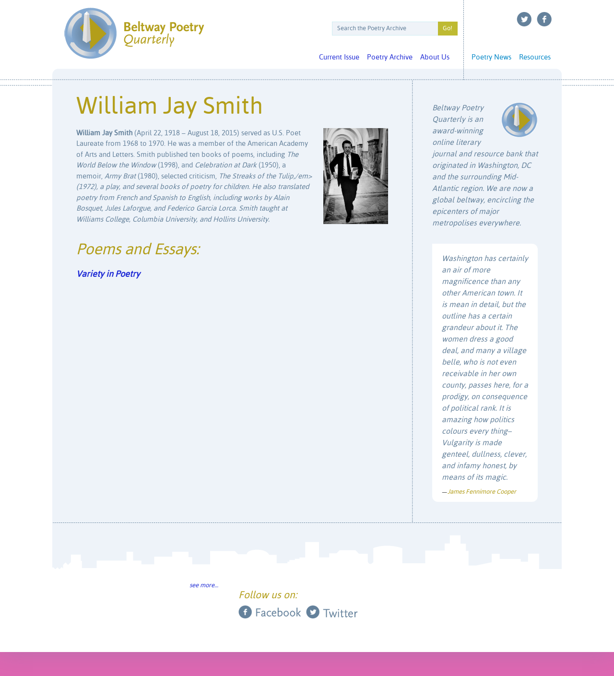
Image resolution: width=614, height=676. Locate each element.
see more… (203, 585)
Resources (535, 57)
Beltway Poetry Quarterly (134, 33)
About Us (434, 57)
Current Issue (339, 57)
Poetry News (491, 57)
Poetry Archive (390, 57)
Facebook (544, 19)
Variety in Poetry (108, 274)
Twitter (524, 19)
